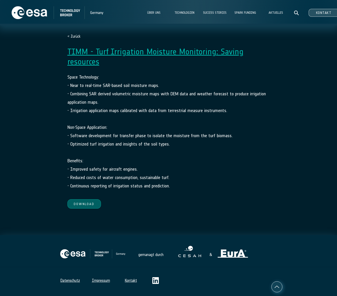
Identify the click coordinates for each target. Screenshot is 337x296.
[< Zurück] (82, 36)
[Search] (296, 12)
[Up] (276, 286)
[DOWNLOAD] (84, 204)
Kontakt (131, 280)
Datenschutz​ (70, 280)
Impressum (101, 280)
